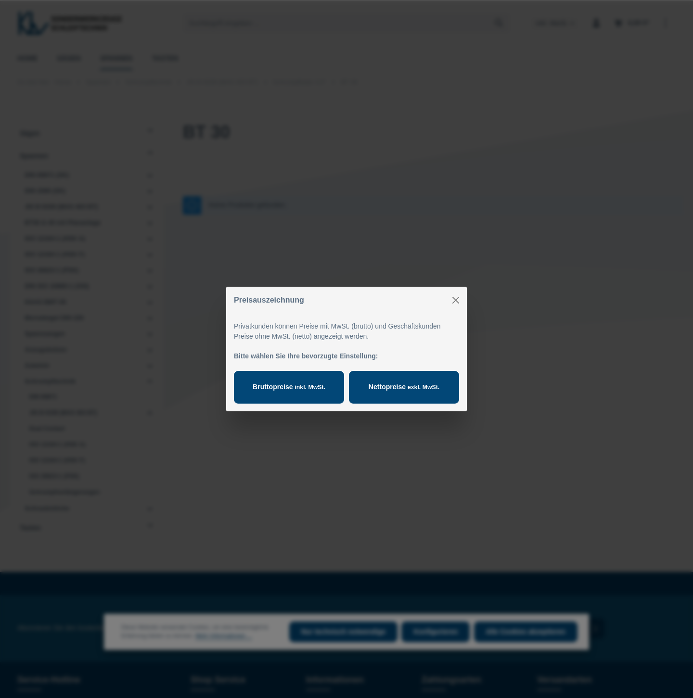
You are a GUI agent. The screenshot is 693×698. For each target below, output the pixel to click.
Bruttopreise (289, 387)
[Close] (456, 300)
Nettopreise (404, 387)
